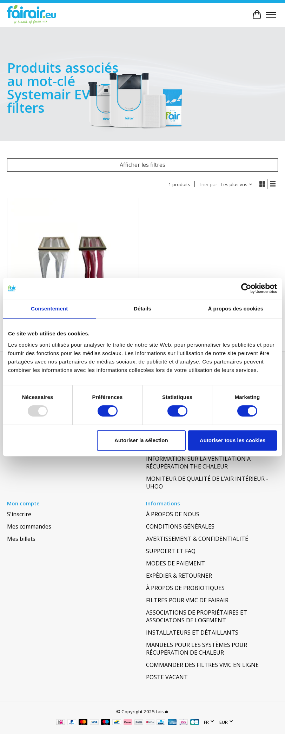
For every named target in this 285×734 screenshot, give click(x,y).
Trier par (208, 184)
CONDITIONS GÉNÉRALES (180, 526)
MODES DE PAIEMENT (175, 563)
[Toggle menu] (271, 15)
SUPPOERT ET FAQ (170, 551)
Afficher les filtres (142, 165)
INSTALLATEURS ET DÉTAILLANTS (192, 632)
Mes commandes (29, 526)
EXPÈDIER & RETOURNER (179, 575)
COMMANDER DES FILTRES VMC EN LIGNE (202, 665)
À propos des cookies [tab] (235, 309)
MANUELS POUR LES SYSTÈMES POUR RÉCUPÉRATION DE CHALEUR (196, 648)
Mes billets (21, 539)
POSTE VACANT (167, 677)
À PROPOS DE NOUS (172, 514)
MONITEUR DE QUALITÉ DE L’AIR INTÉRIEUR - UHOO (207, 482)
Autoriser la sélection (141, 440)
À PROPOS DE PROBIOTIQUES (185, 588)
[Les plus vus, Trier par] (237, 184)
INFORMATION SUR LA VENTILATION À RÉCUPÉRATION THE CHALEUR (198, 462)
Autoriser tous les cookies (233, 440)
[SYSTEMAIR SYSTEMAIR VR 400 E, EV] (73, 263)
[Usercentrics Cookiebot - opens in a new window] (246, 288)
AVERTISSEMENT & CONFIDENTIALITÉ (197, 539)
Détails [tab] (142, 309)
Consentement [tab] (49, 309)
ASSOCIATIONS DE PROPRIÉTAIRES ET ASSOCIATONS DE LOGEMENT (196, 616)
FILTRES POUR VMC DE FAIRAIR (187, 600)
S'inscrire (19, 514)
